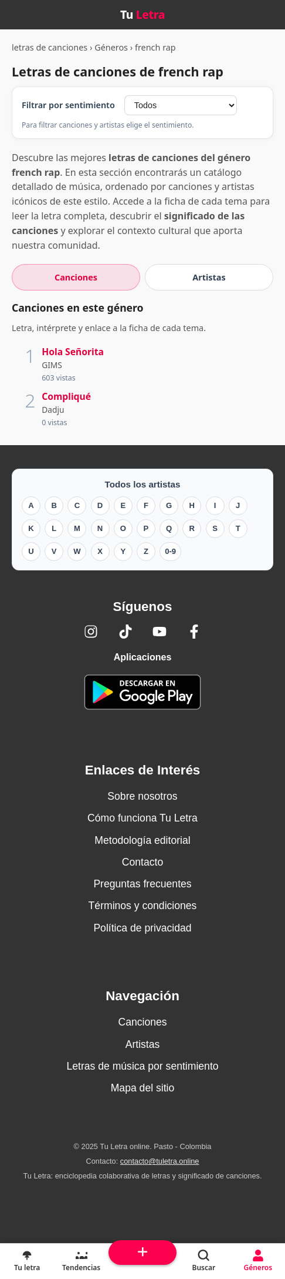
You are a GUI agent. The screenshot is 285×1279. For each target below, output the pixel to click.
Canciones (142, 1022)
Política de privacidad (142, 928)
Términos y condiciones (143, 905)
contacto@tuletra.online (159, 1161)
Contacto (142, 862)
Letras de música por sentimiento (142, 1066)
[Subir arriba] (142, 1252)
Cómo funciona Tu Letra (142, 818)
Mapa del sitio (143, 1088)
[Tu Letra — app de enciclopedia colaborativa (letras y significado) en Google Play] (142, 691)
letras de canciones (49, 47)
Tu (142, 14)
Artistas (142, 1044)
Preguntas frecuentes (142, 884)
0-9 (170, 551)
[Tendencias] (81, 1261)
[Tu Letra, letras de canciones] (27, 1261)
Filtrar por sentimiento (68, 105)
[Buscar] (203, 1261)
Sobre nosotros (142, 796)
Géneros (111, 47)
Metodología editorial (142, 840)
